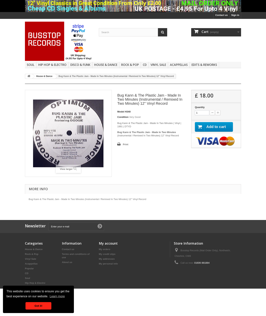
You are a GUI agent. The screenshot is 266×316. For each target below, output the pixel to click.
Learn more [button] (57, 296)
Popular (29, 268)
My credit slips (107, 254)
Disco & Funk (80, 65)
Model (120, 111)
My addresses (107, 259)
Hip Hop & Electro (52, 65)
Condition (123, 117)
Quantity (200, 107)
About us (67, 262)
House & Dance (105, 65)
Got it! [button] (38, 305)
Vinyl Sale (158, 65)
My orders (104, 249)
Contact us (221, 15)
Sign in (235, 15)
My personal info (108, 263)
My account (108, 243)
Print (125, 144)
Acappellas (179, 65)
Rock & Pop (130, 65)
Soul (30, 65)
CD (145, 65)
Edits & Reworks (204, 65)
